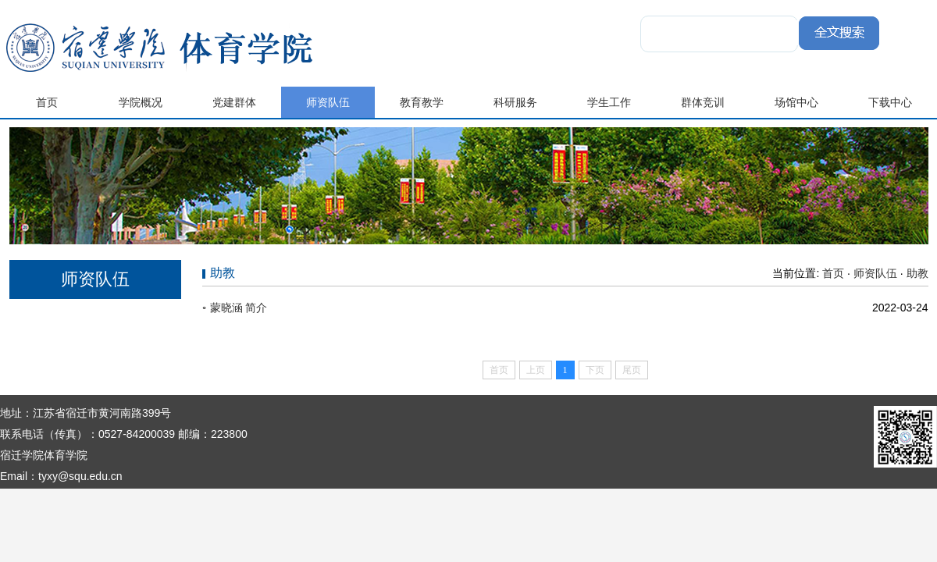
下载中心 (890, 102)
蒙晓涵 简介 (239, 307)
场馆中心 (796, 102)
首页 (47, 102)
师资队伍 (328, 102)
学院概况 (140, 102)
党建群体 (234, 102)
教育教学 (422, 102)
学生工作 (609, 102)
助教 (917, 273)
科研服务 (515, 102)
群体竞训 (703, 102)
